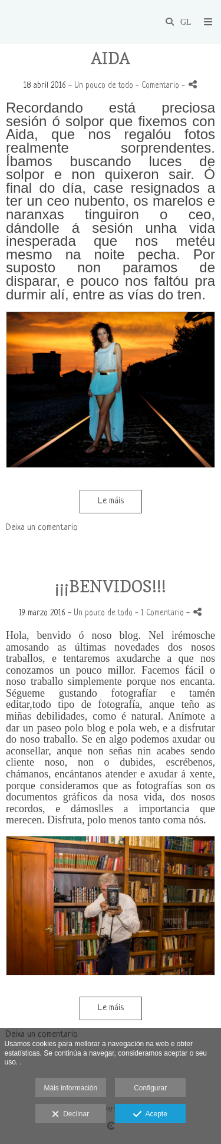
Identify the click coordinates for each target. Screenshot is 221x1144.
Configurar (150, 1088)
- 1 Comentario (160, 613)
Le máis (111, 501)
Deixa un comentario (42, 528)
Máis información (70, 1088)
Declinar (70, 1114)
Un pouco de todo (103, 85)
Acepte (150, 1114)
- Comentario (159, 85)
